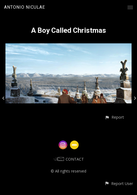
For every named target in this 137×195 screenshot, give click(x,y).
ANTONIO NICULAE (24, 7)
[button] (114, 117)
